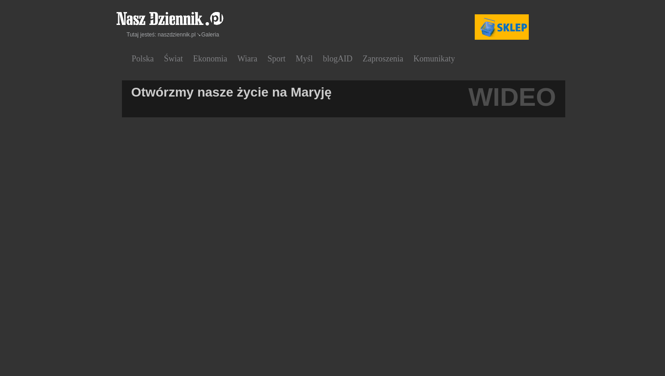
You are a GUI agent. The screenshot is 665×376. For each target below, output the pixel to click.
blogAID (337, 58)
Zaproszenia (383, 58)
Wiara (247, 58)
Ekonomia (210, 58)
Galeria (210, 34)
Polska (143, 58)
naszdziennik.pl (177, 34)
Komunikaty (434, 58)
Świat (173, 58)
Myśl (304, 58)
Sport (276, 58)
